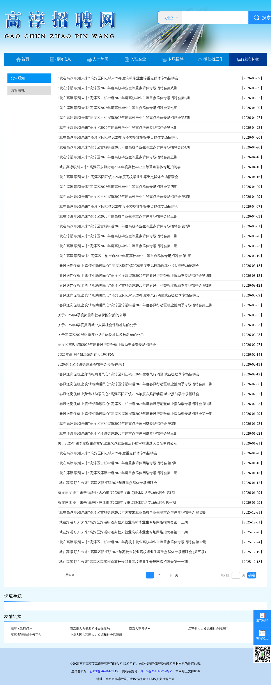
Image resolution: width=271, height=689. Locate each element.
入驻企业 (135, 59)
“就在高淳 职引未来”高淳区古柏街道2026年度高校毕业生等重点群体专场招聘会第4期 (124, 147)
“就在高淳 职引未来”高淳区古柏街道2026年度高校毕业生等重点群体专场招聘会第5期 (124, 118)
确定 (251, 575)
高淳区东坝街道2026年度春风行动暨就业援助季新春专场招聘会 (107, 344)
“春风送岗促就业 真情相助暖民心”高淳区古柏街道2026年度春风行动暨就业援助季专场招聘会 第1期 (135, 404)
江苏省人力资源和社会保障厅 (208, 628)
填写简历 (262, 635)
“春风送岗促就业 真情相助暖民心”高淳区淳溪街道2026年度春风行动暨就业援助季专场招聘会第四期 (135, 275)
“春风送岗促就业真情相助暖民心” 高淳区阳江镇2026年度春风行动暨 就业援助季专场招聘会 (128, 374)
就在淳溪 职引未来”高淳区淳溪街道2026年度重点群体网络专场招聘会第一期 (117, 502)
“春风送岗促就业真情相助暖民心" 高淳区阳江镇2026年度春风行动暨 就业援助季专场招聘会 (128, 394)
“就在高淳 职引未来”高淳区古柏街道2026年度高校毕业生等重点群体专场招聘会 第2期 (124, 226)
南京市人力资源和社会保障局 (90, 628)
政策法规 (18, 90)
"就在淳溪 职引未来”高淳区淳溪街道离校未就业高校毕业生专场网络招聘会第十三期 (123, 522)
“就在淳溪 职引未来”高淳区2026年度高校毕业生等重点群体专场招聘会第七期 (117, 108)
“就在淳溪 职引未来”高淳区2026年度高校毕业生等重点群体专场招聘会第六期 (117, 127)
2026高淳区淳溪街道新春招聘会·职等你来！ (91, 364)
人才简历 (98, 59)
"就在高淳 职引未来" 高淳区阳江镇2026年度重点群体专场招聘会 (107, 483)
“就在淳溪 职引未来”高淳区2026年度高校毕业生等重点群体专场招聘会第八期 (117, 88)
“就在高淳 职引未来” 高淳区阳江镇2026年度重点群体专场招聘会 (107, 453)
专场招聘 (173, 59)
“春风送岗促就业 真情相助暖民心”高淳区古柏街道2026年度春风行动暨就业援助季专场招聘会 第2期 (135, 285)
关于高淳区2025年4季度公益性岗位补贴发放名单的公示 (101, 335)
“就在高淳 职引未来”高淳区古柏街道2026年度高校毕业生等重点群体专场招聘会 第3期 (124, 196)
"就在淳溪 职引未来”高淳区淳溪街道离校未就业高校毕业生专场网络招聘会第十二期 (123, 532)
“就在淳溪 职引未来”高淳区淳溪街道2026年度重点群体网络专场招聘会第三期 (117, 433)
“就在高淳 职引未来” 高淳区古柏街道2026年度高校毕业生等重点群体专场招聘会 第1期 (124, 256)
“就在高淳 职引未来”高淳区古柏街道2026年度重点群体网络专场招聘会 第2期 (117, 463)
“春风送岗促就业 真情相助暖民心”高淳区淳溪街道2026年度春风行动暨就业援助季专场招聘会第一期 (135, 414)
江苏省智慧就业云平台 (26, 634)
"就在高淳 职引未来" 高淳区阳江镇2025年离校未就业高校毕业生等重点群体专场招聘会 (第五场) (132, 552)
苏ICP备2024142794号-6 (156, 671)
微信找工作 (210, 59)
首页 (23, 59)
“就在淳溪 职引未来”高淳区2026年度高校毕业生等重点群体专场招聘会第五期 (117, 157)
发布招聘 (262, 617)
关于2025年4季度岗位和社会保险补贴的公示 (92, 315)
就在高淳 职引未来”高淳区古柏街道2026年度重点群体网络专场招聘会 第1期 (116, 492)
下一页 (173, 575)
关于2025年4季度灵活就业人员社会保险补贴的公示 (97, 325)
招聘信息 (60, 59)
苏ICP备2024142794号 (104, 671)
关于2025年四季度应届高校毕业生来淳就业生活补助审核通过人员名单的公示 (117, 443)
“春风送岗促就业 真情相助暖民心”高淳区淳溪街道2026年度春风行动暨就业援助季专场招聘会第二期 (135, 384)
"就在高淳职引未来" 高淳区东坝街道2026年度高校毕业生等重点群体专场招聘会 (119, 167)
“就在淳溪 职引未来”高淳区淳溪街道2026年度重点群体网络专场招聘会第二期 (117, 473)
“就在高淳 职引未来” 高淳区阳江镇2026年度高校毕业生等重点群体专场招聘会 (118, 78)
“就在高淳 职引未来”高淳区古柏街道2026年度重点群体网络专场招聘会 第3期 (117, 423)
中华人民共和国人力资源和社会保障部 (96, 634)
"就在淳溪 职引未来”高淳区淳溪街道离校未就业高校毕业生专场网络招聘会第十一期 (123, 562)
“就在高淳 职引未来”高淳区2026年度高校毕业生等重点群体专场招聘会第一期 (117, 246)
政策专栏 (248, 59)
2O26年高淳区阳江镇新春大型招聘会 (86, 354)
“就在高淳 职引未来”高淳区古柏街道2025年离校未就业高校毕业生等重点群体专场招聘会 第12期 (132, 542)
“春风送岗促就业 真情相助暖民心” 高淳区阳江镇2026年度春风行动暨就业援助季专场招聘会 (128, 266)
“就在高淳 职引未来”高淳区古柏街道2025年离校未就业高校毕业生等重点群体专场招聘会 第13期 (132, 512)
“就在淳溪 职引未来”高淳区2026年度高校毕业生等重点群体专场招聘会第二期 (117, 236)
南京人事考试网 (140, 628)
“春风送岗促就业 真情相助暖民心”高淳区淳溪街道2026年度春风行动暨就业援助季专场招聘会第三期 (135, 305)
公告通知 (18, 78)
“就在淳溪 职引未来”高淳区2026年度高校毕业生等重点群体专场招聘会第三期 (117, 216)
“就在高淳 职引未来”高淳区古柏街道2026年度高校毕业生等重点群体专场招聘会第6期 (124, 98)
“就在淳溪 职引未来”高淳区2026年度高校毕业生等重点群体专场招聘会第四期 (117, 187)
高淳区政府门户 (21, 628)
